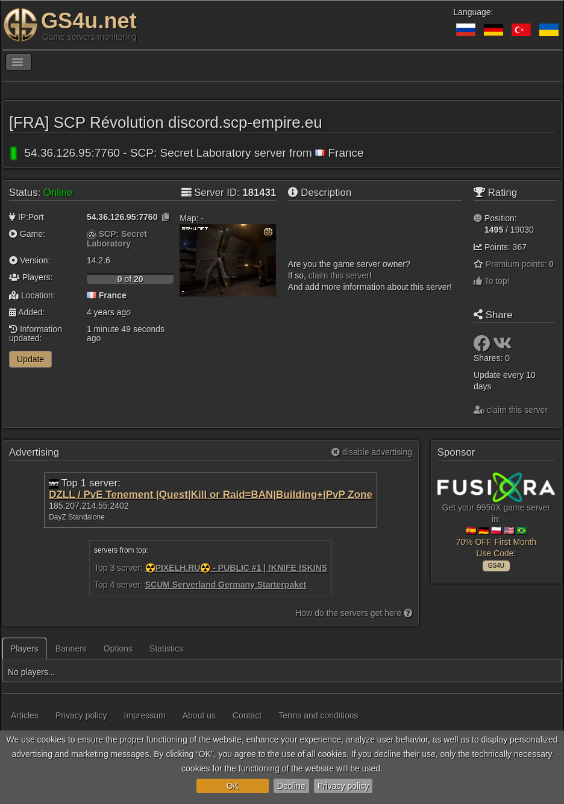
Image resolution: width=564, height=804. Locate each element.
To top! (492, 281)
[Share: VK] (502, 346)
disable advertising (371, 452)
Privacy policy (343, 786)
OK (233, 786)
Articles (25, 715)
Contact (247, 715)
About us (199, 715)
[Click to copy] (165, 217)
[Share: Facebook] (483, 346)
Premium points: (520, 264)
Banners (71, 648)
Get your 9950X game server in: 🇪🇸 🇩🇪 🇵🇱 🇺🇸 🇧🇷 (496, 520)
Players (24, 648)
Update (30, 359)
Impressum (145, 715)
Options (118, 648)
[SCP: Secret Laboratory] (91, 234)
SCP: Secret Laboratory (117, 238)
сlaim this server (339, 275)
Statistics (166, 648)
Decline (291, 786)
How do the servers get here (353, 613)
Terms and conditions (318, 715)
